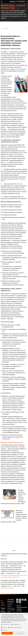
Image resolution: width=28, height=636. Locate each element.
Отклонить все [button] (20, 633)
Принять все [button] (7, 633)
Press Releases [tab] (5, 28)
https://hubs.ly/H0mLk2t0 (7, 588)
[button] (14, 630)
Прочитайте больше (6, 622)
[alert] (14, 624)
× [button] (26, 614)
